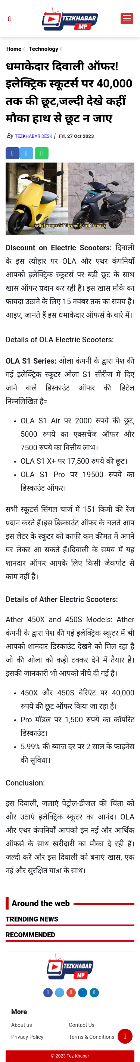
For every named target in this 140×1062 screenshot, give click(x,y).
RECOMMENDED (30, 935)
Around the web (41, 903)
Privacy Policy (27, 1037)
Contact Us (81, 1025)
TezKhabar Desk (33, 136)
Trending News (32, 919)
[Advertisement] (70, 74)
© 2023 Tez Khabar (70, 1056)
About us (21, 1025)
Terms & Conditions (91, 1037)
